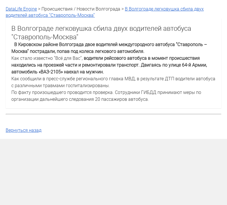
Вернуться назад (23, 130)
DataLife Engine (21, 9)
